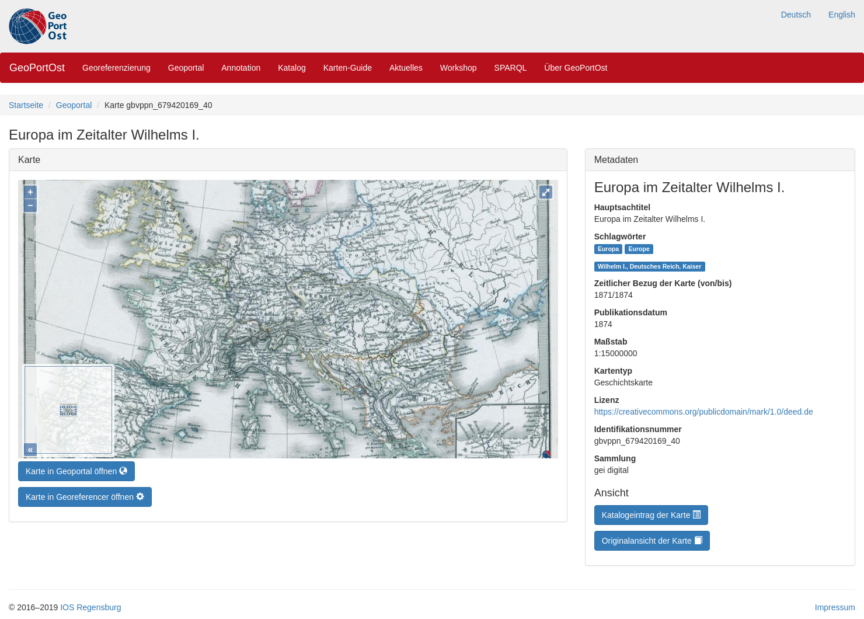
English (841, 14)
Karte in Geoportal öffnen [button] (76, 468)
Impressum (835, 607)
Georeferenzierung (116, 67)
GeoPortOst (37, 68)
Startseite (26, 105)
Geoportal (186, 67)
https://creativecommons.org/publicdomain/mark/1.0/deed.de (703, 411)
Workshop (458, 67)
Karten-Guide (347, 67)
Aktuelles (406, 67)
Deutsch (796, 14)
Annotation (240, 67)
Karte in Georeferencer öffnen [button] (85, 494)
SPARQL (510, 67)
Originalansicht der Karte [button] (652, 540)
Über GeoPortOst (575, 67)
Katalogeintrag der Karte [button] (651, 515)
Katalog (291, 67)
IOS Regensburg (90, 607)
